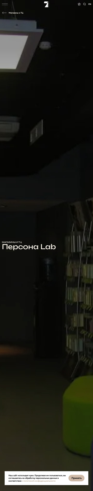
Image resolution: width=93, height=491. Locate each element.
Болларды (11, 188)
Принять (76, 478)
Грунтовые (11, 167)
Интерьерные (13, 394)
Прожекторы (13, 174)
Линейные (11, 181)
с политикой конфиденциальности (38, 481)
